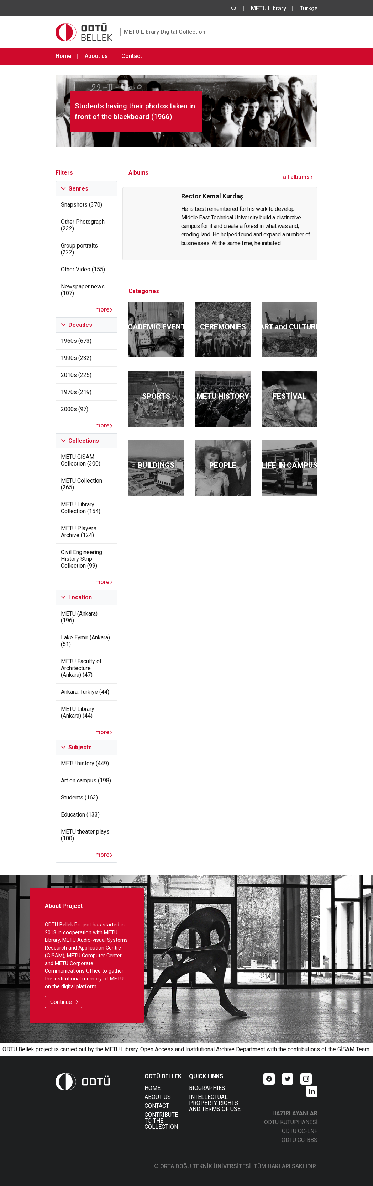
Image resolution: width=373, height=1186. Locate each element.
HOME (153, 1088)
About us (96, 56)
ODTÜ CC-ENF (299, 1131)
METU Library (268, 8)
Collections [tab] (80, 440)
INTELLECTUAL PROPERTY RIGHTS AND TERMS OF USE (215, 1103)
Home (63, 56)
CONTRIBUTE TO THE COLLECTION (161, 1120)
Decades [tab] (76, 324)
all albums (298, 177)
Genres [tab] (74, 188)
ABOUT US (158, 1097)
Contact (131, 56)
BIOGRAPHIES (207, 1088)
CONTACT (157, 1105)
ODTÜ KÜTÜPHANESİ (290, 1122)
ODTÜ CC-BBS (299, 1140)
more (104, 309)
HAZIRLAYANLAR (294, 1113)
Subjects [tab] (76, 747)
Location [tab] (76, 597)
